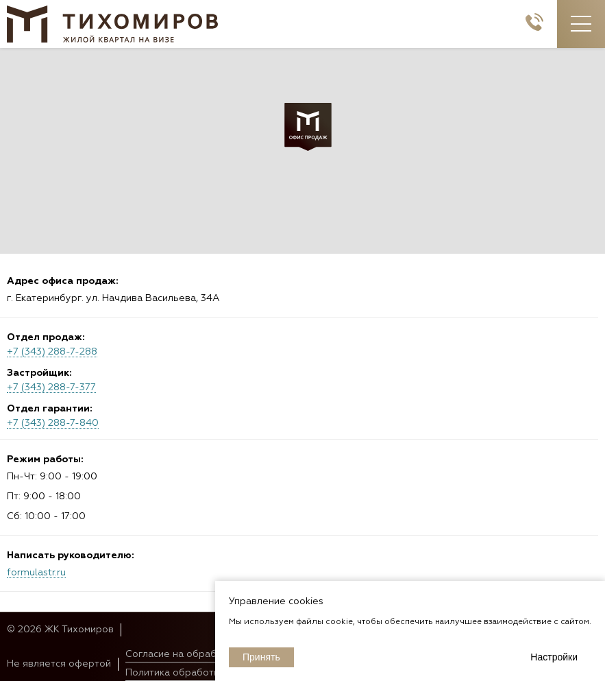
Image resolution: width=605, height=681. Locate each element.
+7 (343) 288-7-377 (51, 387)
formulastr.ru (36, 572)
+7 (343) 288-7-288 (52, 352)
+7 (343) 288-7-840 (53, 423)
